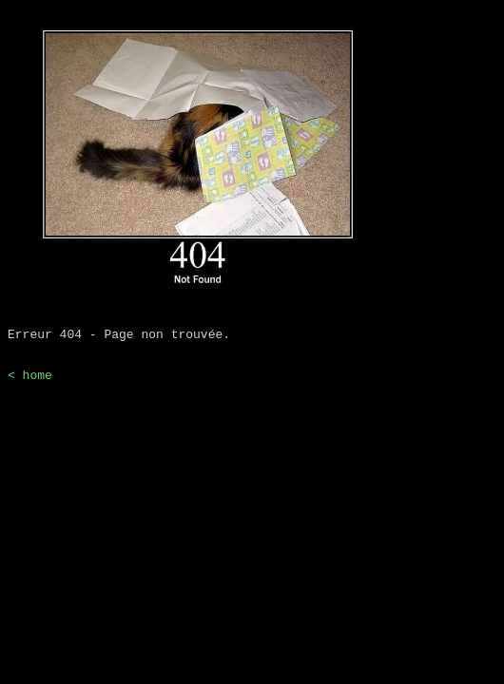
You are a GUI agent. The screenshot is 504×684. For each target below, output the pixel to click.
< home (30, 382)
